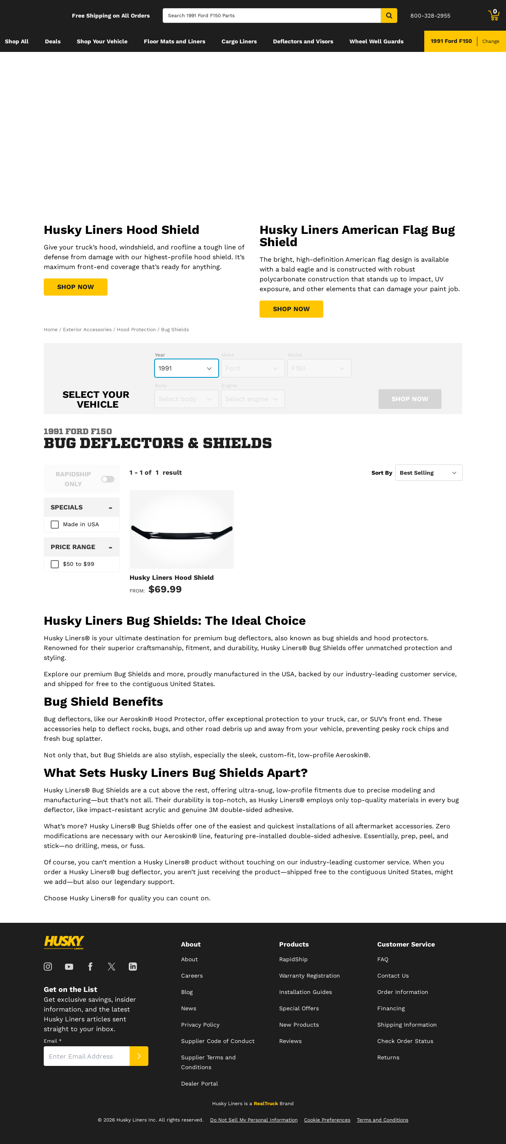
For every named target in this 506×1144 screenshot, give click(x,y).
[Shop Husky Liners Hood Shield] (75, 287)
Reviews (290, 1041)
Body (161, 385)
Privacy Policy (200, 1024)
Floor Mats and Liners (174, 41)
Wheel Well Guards (376, 41)
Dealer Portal (199, 1083)
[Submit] (139, 1056)
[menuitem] (17, 41)
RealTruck (266, 1103)
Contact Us (393, 975)
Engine (229, 385)
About (189, 959)
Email (53, 1041)
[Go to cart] (493, 15)
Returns (388, 1057)
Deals (52, 41)
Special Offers (299, 1008)
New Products (299, 1024)
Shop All (17, 41)
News (188, 1008)
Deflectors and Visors (303, 41)
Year (160, 355)
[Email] (87, 1056)
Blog (187, 992)
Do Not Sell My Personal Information (254, 1120)
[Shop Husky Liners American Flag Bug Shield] (291, 309)
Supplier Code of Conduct (218, 1041)
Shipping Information (407, 1024)
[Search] (272, 15)
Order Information (402, 992)
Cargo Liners (239, 41)
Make (228, 355)
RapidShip (293, 959)
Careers (192, 975)
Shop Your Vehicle (102, 41)
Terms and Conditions (382, 1120)
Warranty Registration (309, 975)
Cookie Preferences (327, 1120)
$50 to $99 (78, 564)
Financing (391, 1008)
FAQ (382, 959)
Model (295, 355)
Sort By (382, 472)
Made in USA (81, 524)
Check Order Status (405, 1041)
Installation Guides (305, 992)
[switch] (81, 478)
